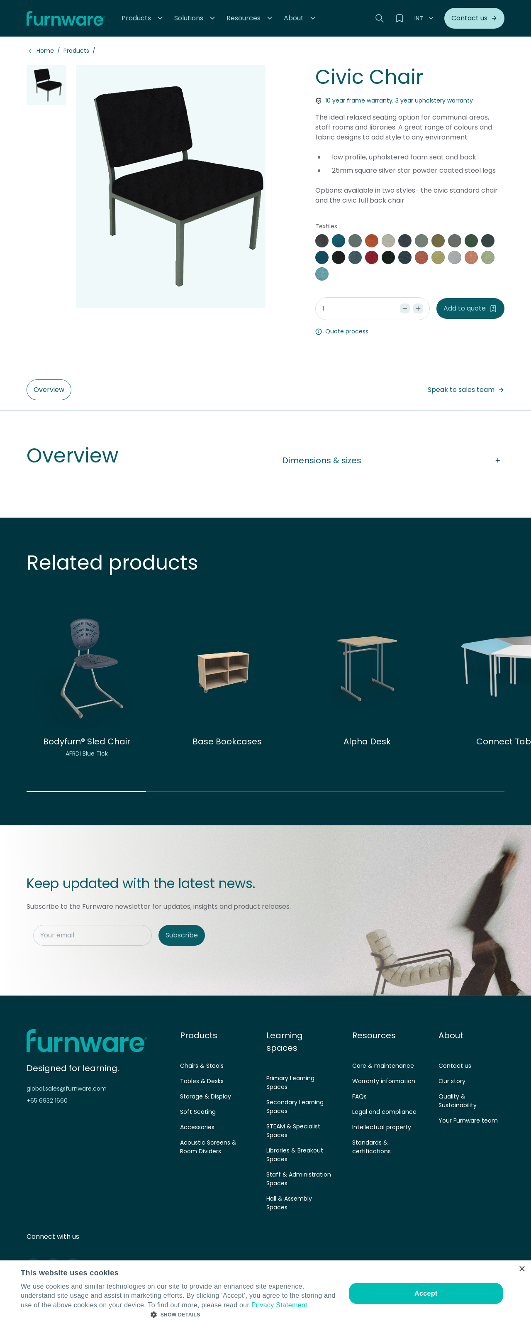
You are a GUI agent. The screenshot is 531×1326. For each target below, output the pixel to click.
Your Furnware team (468, 1120)
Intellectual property (381, 1127)
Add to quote (470, 308)
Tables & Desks (202, 1081)
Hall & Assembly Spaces (289, 1202)
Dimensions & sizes (393, 460)
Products (76, 50)
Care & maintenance (383, 1066)
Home (45, 50)
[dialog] (265, 1293)
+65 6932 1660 (47, 1100)
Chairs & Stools (202, 1066)
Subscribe (182, 935)
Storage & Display (205, 1096)
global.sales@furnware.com (67, 1088)
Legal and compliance (384, 1112)
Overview (49, 389)
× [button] (522, 1269)
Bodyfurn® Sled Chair (86, 741)
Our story (451, 1081)
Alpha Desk (367, 741)
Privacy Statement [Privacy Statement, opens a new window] (279, 1305)
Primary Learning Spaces (290, 1082)
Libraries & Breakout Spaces (294, 1154)
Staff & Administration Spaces (298, 1178)
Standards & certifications (371, 1146)
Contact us (454, 1066)
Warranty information (383, 1081)
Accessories (197, 1127)
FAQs (359, 1096)
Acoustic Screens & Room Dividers (208, 1146)
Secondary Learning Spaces (295, 1106)
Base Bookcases (227, 741)
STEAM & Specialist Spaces (293, 1130)
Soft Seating (198, 1112)
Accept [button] (426, 1293)
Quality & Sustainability (457, 1100)
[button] (143, 18)
